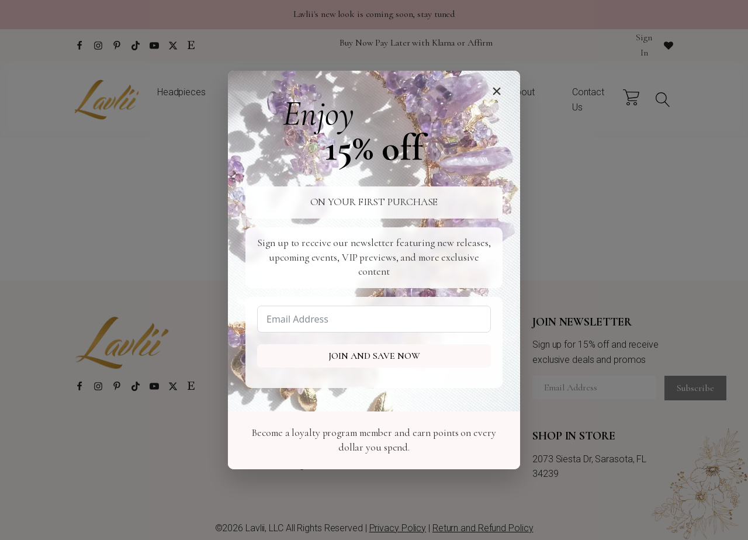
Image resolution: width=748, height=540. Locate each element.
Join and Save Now (374, 356)
